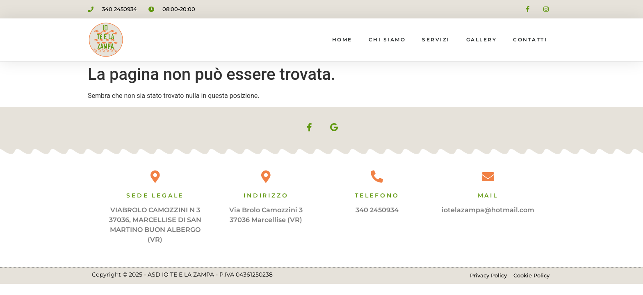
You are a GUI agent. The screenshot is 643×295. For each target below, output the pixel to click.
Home (342, 39)
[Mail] (488, 176)
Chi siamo (387, 39)
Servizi (436, 39)
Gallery (481, 39)
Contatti (530, 39)
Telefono (377, 195)
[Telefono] (377, 176)
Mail (488, 195)
